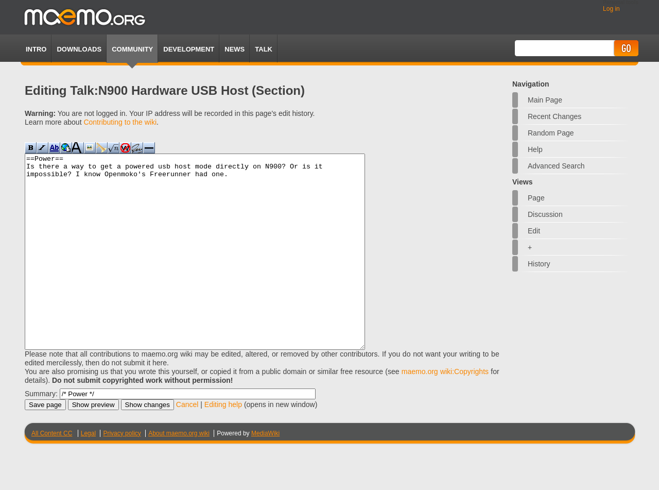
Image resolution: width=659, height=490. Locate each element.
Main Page (545, 100)
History (539, 264)
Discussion (545, 214)
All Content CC (51, 472)
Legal (88, 472)
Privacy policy (122, 472)
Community (132, 49)
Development (188, 49)
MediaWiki (265, 472)
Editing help (223, 443)
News (234, 49)
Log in (611, 8)
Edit (534, 231)
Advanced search (556, 166)
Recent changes (554, 116)
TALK (263, 49)
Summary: (41, 432)
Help (535, 149)
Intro (36, 49)
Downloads (79, 49)
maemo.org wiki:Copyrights (445, 410)
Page (536, 198)
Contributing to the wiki (120, 122)
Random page (551, 133)
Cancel (187, 443)
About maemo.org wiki (179, 472)
